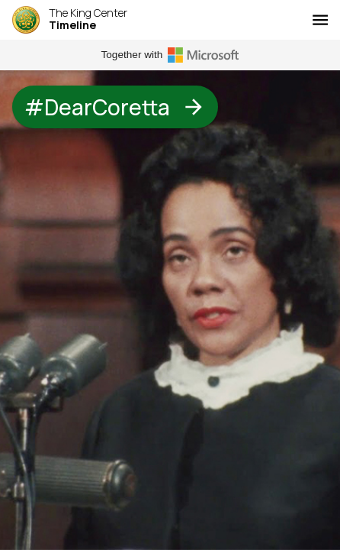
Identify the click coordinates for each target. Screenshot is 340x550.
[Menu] (320, 20)
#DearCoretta (115, 107)
